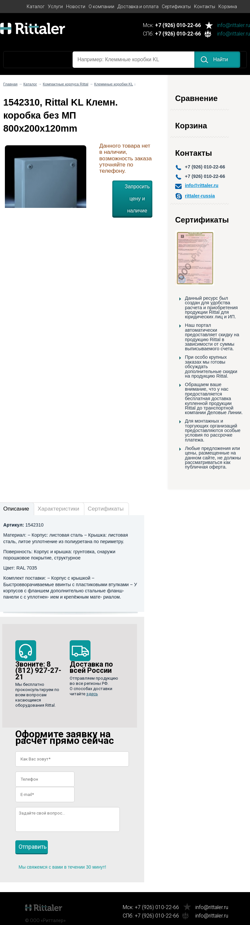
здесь (92, 693)
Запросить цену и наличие (137, 198)
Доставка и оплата (138, 6)
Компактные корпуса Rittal (66, 84)
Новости (75, 6)
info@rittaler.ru (233, 25)
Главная (10, 84)
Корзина (227, 6)
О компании (101, 6)
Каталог (36, 6)
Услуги (55, 6)
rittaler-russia (200, 195)
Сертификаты (176, 6)
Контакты (204, 6)
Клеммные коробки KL (113, 84)
